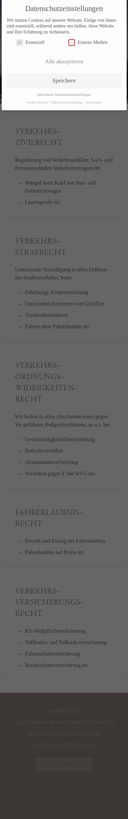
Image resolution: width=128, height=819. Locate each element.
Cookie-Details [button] (37, 99)
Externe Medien (88, 39)
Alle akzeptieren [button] (64, 58)
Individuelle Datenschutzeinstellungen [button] (64, 91)
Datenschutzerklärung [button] (67, 99)
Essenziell (30, 39)
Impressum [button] (94, 99)
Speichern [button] (64, 77)
